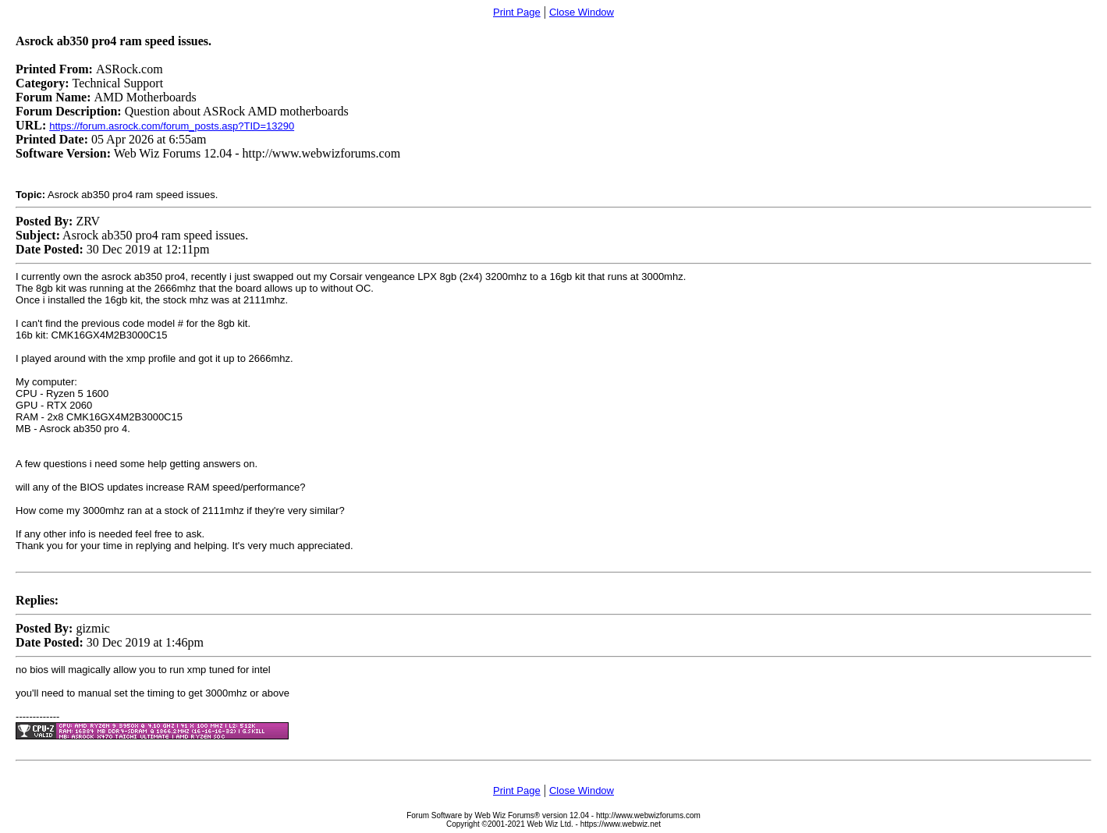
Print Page (517, 12)
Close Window (581, 12)
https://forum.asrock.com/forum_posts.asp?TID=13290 (171, 126)
